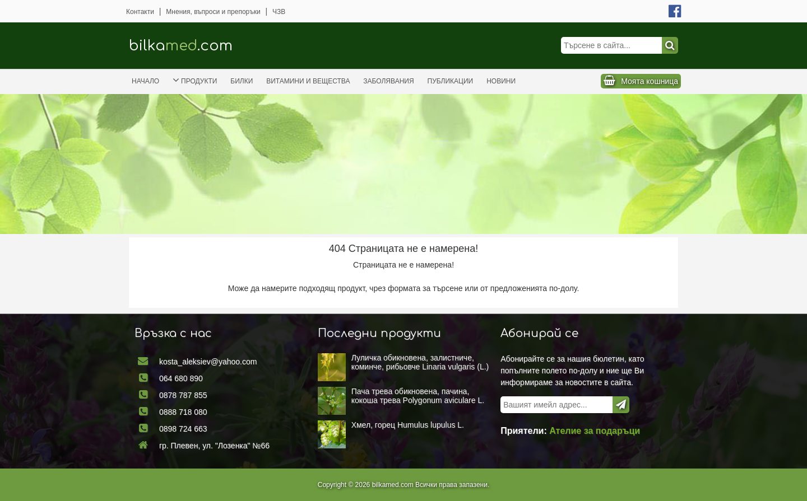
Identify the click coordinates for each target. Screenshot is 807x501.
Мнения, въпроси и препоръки (213, 12)
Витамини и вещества (308, 81)
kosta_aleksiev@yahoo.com (209, 361)
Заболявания (388, 81)
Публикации (451, 81)
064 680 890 (181, 378)
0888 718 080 (184, 412)
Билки (241, 81)
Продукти (195, 80)
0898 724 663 (184, 428)
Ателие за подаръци (594, 430)
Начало (145, 81)
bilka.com (181, 46)
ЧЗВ (278, 12)
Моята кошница (649, 81)
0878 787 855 (184, 395)
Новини (501, 81)
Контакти (140, 12)
